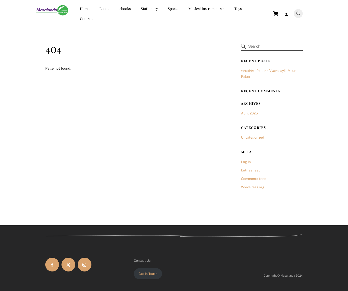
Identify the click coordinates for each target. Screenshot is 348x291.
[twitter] (68, 264)
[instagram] (84, 264)
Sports (173, 8)
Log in (246, 162)
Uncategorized (252, 137)
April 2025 (249, 113)
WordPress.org (252, 187)
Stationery (149, 8)
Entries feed (251, 170)
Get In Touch (147, 273)
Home (84, 8)
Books (104, 8)
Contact (86, 18)
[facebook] (52, 264)
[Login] (287, 13)
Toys (238, 8)
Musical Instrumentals (206, 8)
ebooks (125, 8)
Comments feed (253, 179)
